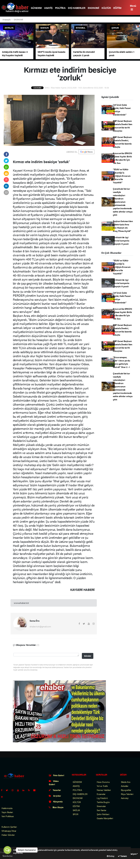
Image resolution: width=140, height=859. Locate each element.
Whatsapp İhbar (9, 830)
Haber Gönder (8, 834)
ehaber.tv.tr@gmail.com (40, 626)
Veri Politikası (8, 816)
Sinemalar (101, 806)
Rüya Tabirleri (127, 794)
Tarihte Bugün (103, 802)
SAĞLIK (76, 810)
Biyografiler (126, 790)
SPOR (75, 814)
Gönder (87, 655)
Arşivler (55, 795)
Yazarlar (55, 790)
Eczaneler (101, 794)
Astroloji (124, 798)
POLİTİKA (60, 8)
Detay (110, 856)
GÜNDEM (36, 8)
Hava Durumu (103, 781)
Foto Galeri (56, 775)
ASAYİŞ (48, 8)
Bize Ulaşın (56, 807)
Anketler (124, 785)
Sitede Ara (125, 781)
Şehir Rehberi (103, 814)
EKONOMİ (93, 8)
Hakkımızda (7, 808)
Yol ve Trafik (102, 785)
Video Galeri (54, 782)
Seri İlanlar (101, 810)
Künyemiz (56, 801)
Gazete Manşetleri (105, 818)
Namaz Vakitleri (104, 790)
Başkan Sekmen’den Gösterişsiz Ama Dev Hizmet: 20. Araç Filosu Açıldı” (123, 226)
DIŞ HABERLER (76, 8)
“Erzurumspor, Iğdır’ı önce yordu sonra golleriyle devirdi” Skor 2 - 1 (121, 362)
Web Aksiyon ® (131, 853)
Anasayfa (6, 19)
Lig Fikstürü (102, 798)
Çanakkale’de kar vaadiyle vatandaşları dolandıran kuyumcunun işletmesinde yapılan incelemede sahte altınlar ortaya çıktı (123, 201)
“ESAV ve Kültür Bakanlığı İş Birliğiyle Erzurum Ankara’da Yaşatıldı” (122, 176)
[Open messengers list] (7, 850)
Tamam (122, 856)
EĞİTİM (117, 8)
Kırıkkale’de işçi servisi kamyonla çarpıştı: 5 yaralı (121, 240)
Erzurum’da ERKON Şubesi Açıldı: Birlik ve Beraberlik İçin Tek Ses (122, 158)
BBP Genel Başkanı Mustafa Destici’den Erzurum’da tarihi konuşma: (122, 125)
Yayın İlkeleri (7, 812)
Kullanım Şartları (9, 826)
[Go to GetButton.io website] (7, 856)
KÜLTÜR (106, 8)
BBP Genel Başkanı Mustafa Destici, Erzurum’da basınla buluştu (122, 141)
